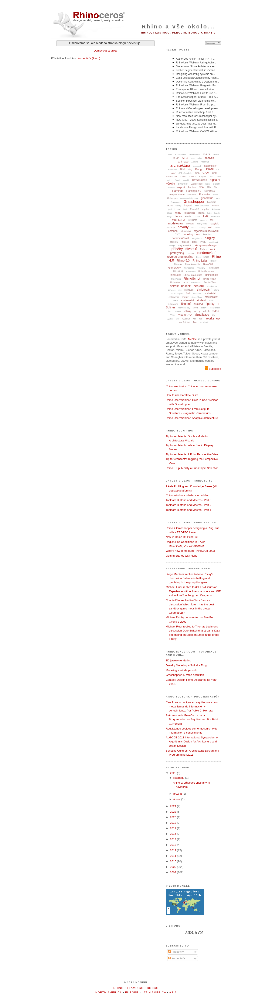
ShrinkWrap (212, 286)
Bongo (199, 169)
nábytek (214, 223)
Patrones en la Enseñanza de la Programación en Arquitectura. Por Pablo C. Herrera (192, 719)
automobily (210, 165)
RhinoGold (178, 271)
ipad (170, 209)
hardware (211, 202)
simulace (172, 290)
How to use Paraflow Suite (182, 395)
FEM (209, 187)
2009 (173, 866)
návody (183, 227)
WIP (201, 319)
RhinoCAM (174, 267)
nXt (210, 227)
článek (177, 180)
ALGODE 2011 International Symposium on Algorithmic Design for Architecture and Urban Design (192, 741)
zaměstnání (184, 322)
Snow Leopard (177, 294)
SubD (211, 301)
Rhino (206, 257)
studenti (202, 300)
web (178, 319)
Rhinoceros (189, 268)
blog (189, 169)
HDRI (170, 205)
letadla (188, 216)
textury (203, 308)
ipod (185, 209)
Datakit (186, 180)
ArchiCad (205, 162)
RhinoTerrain (209, 278)
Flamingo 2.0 (193, 190)
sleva (216, 290)
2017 (173, 828)
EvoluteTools (196, 184)
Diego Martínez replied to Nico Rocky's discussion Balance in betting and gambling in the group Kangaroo (189, 578)
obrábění (173, 231)
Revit (198, 257)
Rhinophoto (211, 274)
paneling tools (191, 234)
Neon (193, 228)
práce (194, 242)
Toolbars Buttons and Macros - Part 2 (188, 505)
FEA (201, 187)
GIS (218, 198)
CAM (206, 172)
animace (183, 161)
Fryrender (204, 194)
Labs (209, 213)
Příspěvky (176, 951)
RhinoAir (178, 264)
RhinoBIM (208, 264)
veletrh (206, 311)
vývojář (170, 319)
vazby (197, 311)
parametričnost (180, 238)
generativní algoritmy (189, 198)
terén (195, 308)
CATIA (183, 176)
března (178, 793)
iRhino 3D (194, 209)
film (215, 187)
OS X (177, 234)
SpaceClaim (196, 297)
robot (185, 282)
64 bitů (176, 158)
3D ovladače (194, 155)
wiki (194, 319)
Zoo (195, 322)
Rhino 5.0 (183, 260)
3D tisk (216, 155)
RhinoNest (175, 274)
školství (198, 303)
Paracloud (207, 234)
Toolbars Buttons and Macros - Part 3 (188, 500)
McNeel (192, 339)
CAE (197, 173)
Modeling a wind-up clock (181, 670)
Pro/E (203, 242)
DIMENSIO (183, 184)
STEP (175, 301)
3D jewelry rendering (178, 660)
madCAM (192, 220)
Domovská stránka (105, 50)
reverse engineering (180, 256)
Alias (199, 158)
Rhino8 (213, 261)
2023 (173, 811)
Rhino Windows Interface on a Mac (187, 495)
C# (218, 169)
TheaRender (214, 308)
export (181, 187)
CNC (211, 177)
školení (186, 303)
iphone (177, 209)
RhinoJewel (191, 271)
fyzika (215, 195)
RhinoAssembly (192, 264)
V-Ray (187, 311)
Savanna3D (196, 282)
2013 (173, 844)
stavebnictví (211, 296)
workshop (213, 318)
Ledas (178, 216)
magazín (203, 220)
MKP (212, 220)
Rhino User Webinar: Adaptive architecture (192, 418)
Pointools (185, 242)
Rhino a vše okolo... (179, 26)
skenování (189, 290)
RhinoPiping (175, 279)
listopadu (179, 777)
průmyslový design (205, 245)
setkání (199, 286)
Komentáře (176, 958)
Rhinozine (175, 282)
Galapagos (172, 198)
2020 (173, 817)
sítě (180, 290)
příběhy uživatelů (184, 249)
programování (184, 245)
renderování (206, 253)
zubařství (204, 322)
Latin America (154, 992)
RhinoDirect (213, 268)
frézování (191, 194)
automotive (172, 169)
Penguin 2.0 (197, 238)
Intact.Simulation (202, 206)
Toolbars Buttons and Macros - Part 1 (188, 509)
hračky (178, 206)
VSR (214, 315)
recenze (190, 253)
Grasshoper (176, 202)
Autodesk (197, 166)
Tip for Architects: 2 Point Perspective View (192, 454)
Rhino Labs (200, 260)
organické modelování (206, 231)
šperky (210, 303)
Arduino (194, 162)
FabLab (192, 187)
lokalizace (215, 217)
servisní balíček (180, 286)
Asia (173, 992)
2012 (173, 850)
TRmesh (177, 311)
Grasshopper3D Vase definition (185, 674)
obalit (217, 228)
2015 (173, 833)
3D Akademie (180, 155)
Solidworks (174, 297)
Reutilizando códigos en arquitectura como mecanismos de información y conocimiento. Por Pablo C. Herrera (192, 706)
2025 (173, 773)
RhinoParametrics (193, 275)
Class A (192, 176)
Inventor (215, 205)
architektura (180, 165)
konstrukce (189, 212)
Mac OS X (178, 219)
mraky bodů (202, 224)
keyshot (205, 209)
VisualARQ (184, 314)
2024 (173, 806)
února (177, 799)
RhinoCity (201, 268)
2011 (173, 855)
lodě (205, 216)
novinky (202, 228)
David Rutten (199, 180)
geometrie (207, 198)
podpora (174, 242)
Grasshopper (194, 202)
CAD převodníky (185, 173)
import (188, 205)
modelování (175, 223)
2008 (173, 872)
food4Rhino (209, 191)
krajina (201, 213)
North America (108, 992)
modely (190, 223)
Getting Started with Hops (181, 555)
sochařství (210, 293)
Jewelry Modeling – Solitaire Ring (186, 665)
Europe (132, 992)
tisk (169, 311)
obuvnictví (186, 231)
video (215, 311)
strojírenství (187, 300)
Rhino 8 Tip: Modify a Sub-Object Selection (192, 468)
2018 (173, 822)
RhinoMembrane (206, 271)
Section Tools (210, 282)
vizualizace (201, 314)
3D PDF (206, 154)
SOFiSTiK (197, 294)
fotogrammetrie (176, 194)
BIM (182, 169)
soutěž (185, 297)
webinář (186, 319)
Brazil (210, 169)
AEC (185, 158)
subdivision (173, 304)
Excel (207, 184)
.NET (170, 155)
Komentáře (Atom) (89, 58)
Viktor (172, 315)
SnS (188, 293)
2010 (173, 861)
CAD (173, 173)
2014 (173, 839)
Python (203, 249)
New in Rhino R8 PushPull (182, 537)
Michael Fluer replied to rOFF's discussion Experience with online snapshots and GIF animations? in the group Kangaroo (193, 591)
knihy (178, 212)
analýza (209, 158)
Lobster (197, 217)
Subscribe (213, 368)
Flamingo (177, 190)
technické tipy (184, 308)
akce (193, 158)
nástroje (171, 227)
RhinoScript (192, 278)
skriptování (204, 289)
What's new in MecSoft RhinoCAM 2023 (190, 550)
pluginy (210, 238)
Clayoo (202, 176)
